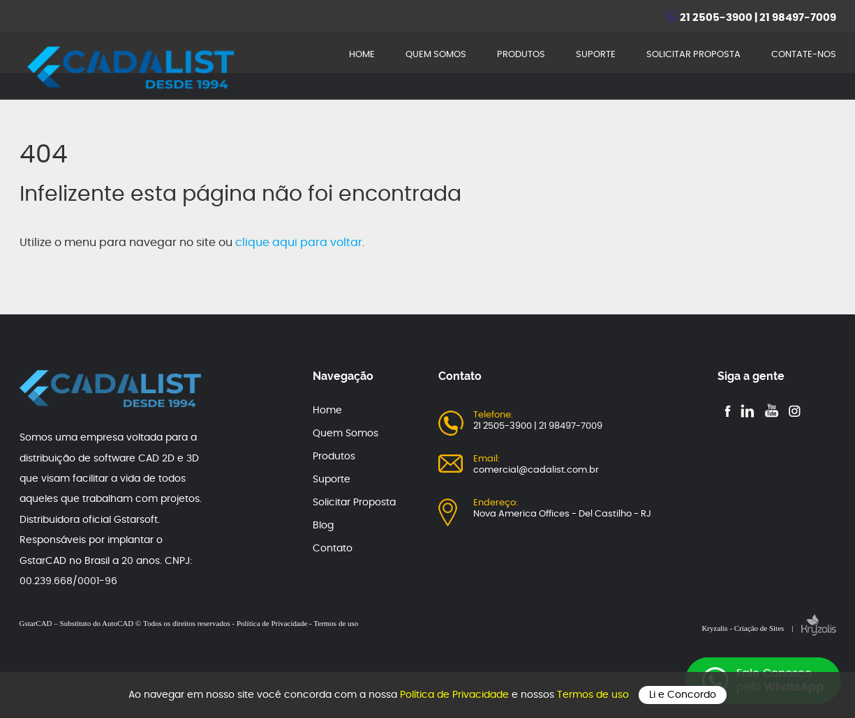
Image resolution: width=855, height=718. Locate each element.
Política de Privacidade (456, 695)
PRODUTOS (521, 54)
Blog (323, 525)
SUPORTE (596, 54)
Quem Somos (345, 433)
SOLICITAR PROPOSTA (693, 54)
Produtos (334, 456)
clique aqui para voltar (298, 242)
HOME (362, 54)
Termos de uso (594, 695)
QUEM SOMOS (436, 54)
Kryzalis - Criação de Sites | (768, 628)
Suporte (331, 479)
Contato (332, 548)
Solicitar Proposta (354, 502)
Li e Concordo (682, 695)
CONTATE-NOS (803, 54)
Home (327, 410)
